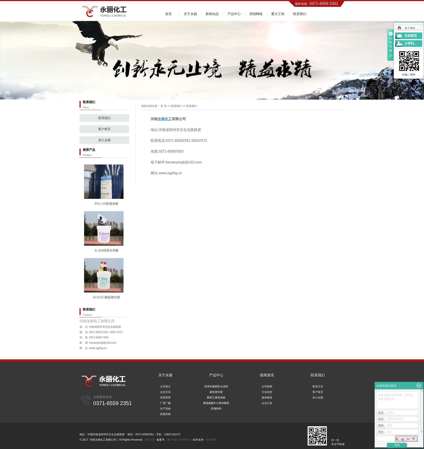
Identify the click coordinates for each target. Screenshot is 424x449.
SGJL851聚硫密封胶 (106, 297)
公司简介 (165, 386)
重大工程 (277, 14)
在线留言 (411, 35)
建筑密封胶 (216, 392)
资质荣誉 (165, 397)
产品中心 (234, 14)
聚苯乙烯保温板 (216, 397)
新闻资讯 (267, 375)
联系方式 (317, 386)
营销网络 (256, 14)
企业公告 (267, 403)
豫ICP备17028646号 (179, 439)
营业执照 (149, 439)
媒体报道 (267, 397)
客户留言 (104, 129)
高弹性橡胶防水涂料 (216, 386)
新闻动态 (212, 14)
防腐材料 (216, 408)
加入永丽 (104, 140)
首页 (168, 14)
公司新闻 (267, 386)
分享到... (410, 43)
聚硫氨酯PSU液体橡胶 (216, 403)
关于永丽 (190, 14)
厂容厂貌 (165, 403)
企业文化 (165, 392)
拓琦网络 (211, 439)
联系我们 (299, 14)
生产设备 (165, 408)
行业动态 (267, 392)
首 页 (164, 106)
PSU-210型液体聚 (106, 203)
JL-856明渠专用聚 (107, 250)
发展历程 (165, 414)
